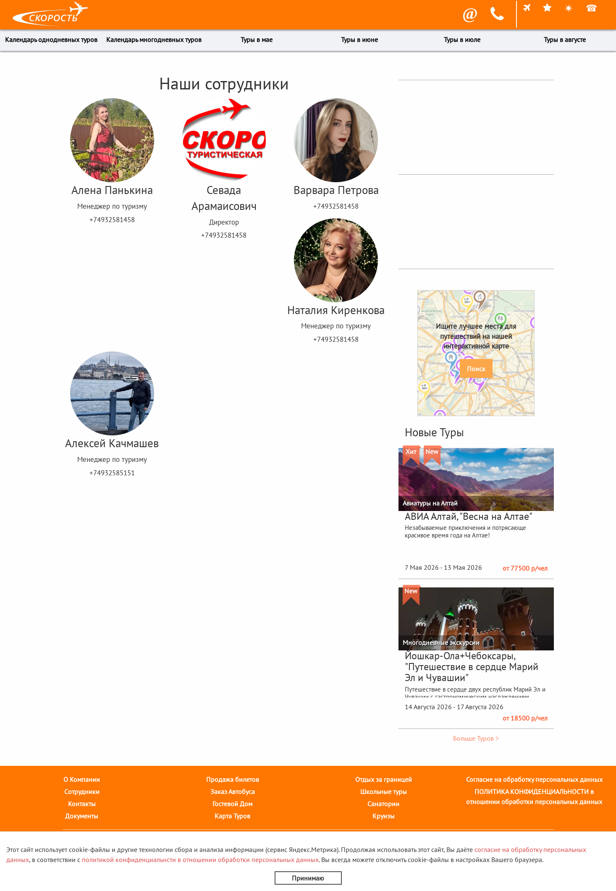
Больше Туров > (476, 738)
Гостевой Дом (232, 803)
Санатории (383, 803)
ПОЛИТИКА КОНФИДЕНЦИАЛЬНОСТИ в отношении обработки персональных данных (534, 796)
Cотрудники (82, 791)
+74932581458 (112, 219)
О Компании (81, 779)
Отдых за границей (383, 779)
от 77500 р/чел (525, 568)
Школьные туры (383, 791)
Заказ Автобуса (232, 791)
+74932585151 (112, 472)
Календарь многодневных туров (154, 39)
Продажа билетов (232, 779)
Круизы (383, 816)
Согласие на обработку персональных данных (534, 779)
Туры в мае (257, 39)
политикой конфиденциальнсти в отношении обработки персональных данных (200, 859)
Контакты (82, 803)
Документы (81, 816)
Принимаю (308, 878)
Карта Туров (232, 816)
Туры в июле (462, 39)
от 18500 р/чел (525, 718)
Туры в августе (565, 39)
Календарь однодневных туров (51, 39)
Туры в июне (359, 39)
